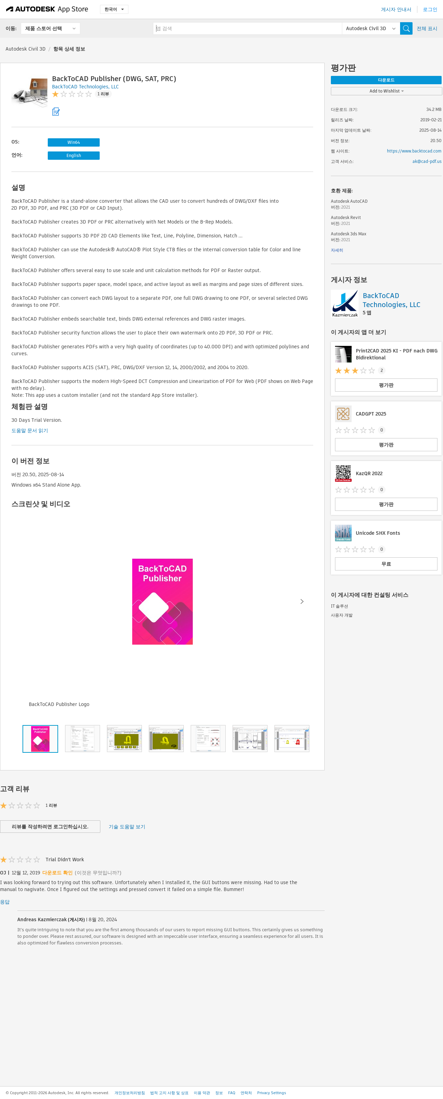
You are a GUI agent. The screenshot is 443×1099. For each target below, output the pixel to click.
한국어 (114, 9)
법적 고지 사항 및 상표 (169, 1093)
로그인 (430, 9)
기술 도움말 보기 (127, 826)
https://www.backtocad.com (414, 151)
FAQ (231, 1093)
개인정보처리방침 (130, 1093)
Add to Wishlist (387, 91)
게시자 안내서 (396, 9)
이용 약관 (202, 1093)
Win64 (73, 142)
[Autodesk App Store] (47, 9)
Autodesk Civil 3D (26, 48)
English (73, 155)
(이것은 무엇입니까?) (98, 872)
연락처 (246, 1093)
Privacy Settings (271, 1093)
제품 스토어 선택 (43, 28)
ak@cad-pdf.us (427, 161)
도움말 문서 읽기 (29, 430)
